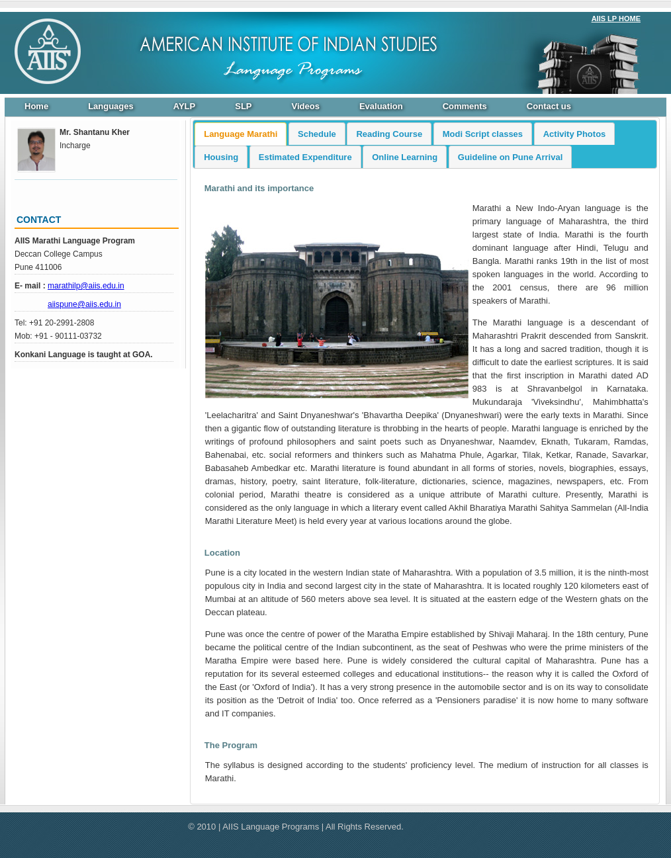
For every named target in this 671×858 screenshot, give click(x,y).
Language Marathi (240, 134)
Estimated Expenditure (305, 157)
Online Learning (404, 157)
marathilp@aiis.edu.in (86, 285)
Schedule (317, 134)
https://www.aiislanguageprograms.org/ (44, 51)
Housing (221, 157)
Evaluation (381, 106)
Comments (465, 106)
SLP (243, 106)
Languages (111, 106)
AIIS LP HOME (616, 18)
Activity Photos (574, 134)
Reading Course (389, 134)
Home (36, 106)
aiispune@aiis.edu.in (84, 304)
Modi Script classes (483, 134)
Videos (306, 106)
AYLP (184, 106)
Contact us (549, 106)
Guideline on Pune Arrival (510, 157)
